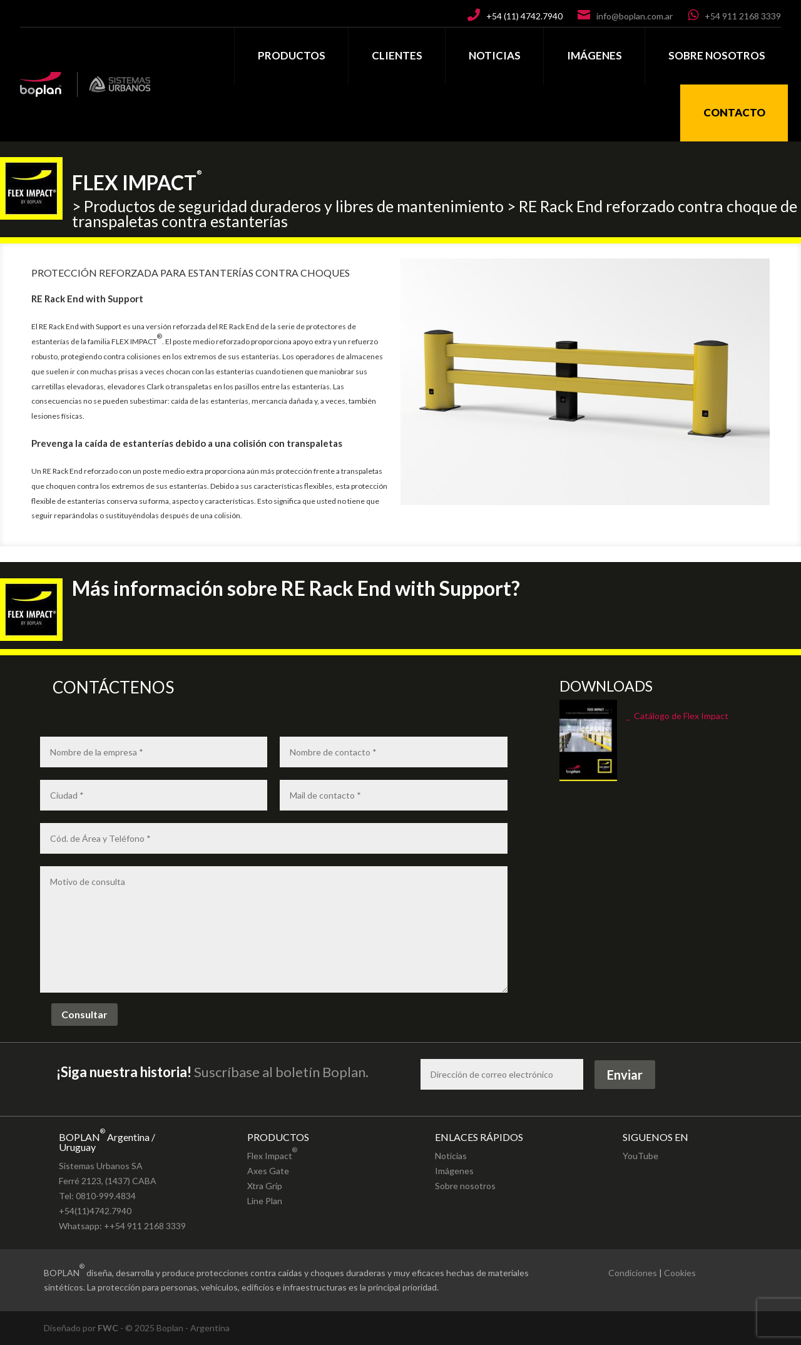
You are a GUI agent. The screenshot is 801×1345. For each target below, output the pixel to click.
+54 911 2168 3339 (743, 16)
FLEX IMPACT (137, 175)
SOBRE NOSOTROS (716, 55)
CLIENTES (397, 55)
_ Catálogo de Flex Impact (677, 715)
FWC (108, 1327)
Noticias (451, 1155)
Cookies (680, 1272)
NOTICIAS (495, 55)
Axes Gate (268, 1170)
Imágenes (454, 1170)
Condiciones (632, 1272)
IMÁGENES (594, 55)
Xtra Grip (264, 1185)
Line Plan (264, 1200)
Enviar (625, 1074)
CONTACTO (734, 112)
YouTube (640, 1155)
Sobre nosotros (465, 1185)
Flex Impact (272, 1152)
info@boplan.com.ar (634, 16)
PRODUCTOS (291, 55)
